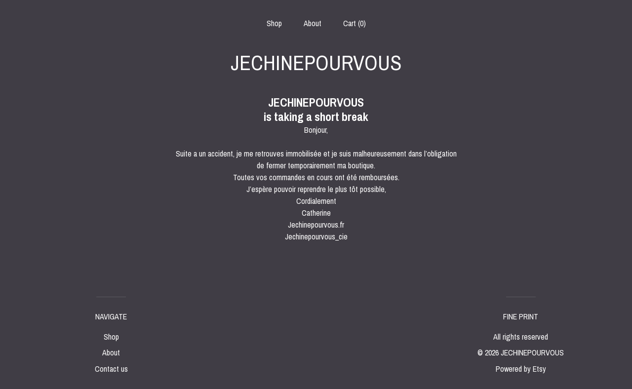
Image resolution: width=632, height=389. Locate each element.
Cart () (354, 23)
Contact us (111, 368)
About (312, 23)
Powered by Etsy (521, 368)
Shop (274, 23)
